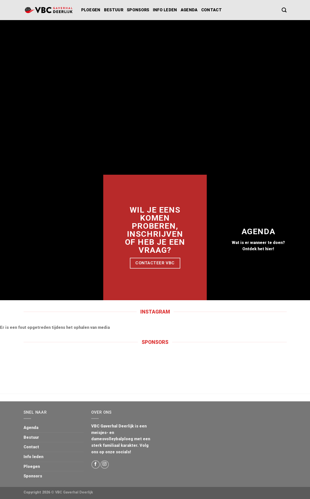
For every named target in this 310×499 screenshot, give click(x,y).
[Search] (284, 10)
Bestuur (113, 10)
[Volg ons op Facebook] (95, 464)
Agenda (189, 10)
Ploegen (90, 10)
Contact (211, 10)
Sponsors (138, 10)
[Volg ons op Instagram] (104, 464)
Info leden (165, 10)
